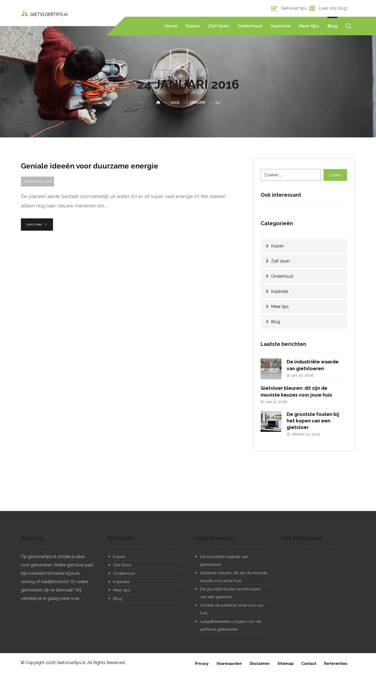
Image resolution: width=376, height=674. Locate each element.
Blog (275, 321)
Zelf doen (280, 261)
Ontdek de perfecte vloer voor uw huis (231, 609)
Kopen (277, 245)
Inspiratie (279, 291)
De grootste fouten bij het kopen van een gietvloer (313, 420)
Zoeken (335, 175)
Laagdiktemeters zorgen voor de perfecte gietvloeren (230, 625)
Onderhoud (282, 276)
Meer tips (280, 306)
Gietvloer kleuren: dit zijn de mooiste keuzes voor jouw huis (233, 577)
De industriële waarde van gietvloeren (224, 560)
